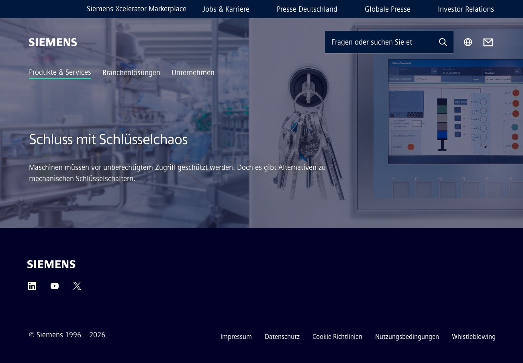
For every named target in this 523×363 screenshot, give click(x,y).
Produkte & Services (60, 72)
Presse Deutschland (307, 9)
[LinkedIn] (32, 288)
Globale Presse (388, 9)
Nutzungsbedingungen (407, 337)
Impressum (236, 337)
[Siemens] (53, 42)
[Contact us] (488, 42)
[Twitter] (77, 288)
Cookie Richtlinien (337, 337)
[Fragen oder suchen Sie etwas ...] (379, 42)
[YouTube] (54, 288)
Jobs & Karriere (225, 9)
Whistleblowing (474, 337)
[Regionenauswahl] (468, 42)
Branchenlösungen (131, 72)
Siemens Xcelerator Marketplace (136, 8)
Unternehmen (193, 72)
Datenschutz (282, 337)
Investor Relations (466, 9)
